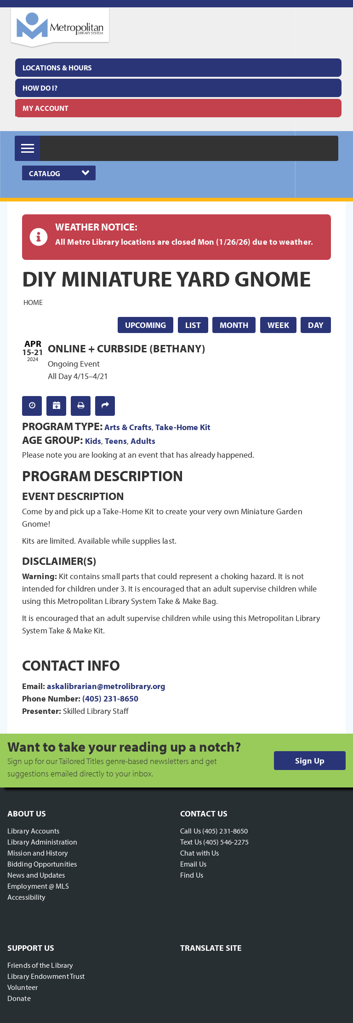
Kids (93, 441)
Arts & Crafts (128, 427)
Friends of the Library (40, 965)
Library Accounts (33, 830)
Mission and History (37, 852)
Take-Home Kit (183, 427)
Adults (143, 441)
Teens (116, 441)
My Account (45, 108)
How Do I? (40, 87)
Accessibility (26, 897)
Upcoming (145, 325)
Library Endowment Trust (46, 976)
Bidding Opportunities (42, 863)
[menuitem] (178, 67)
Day (316, 325)
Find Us (191, 874)
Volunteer (22, 987)
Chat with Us (199, 852)
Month (234, 325)
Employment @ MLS (38, 886)
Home (33, 302)
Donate (19, 998)
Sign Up (310, 760)
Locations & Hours (57, 67)
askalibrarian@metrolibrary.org (106, 686)
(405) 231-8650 (110, 698)
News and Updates (36, 874)
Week (278, 325)
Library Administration (42, 841)
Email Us (193, 863)
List (193, 325)
